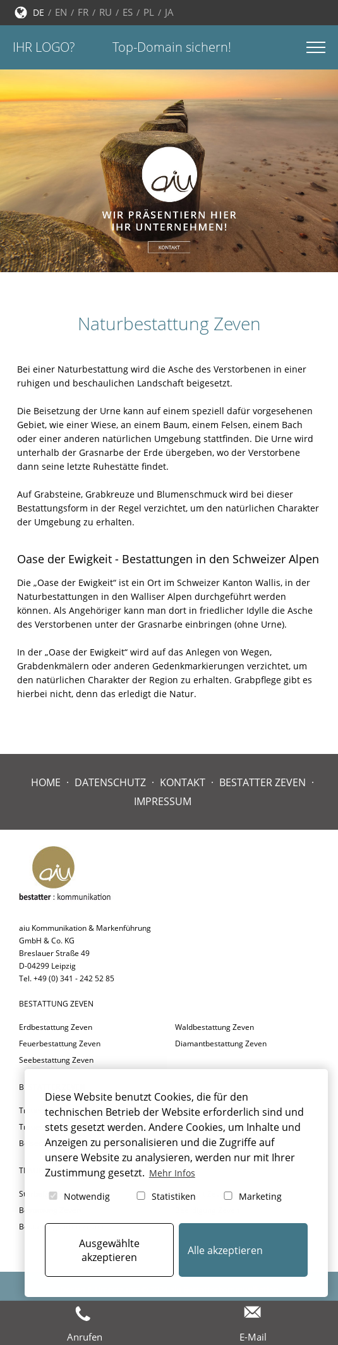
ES (128, 12)
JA (169, 12)
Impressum (162, 801)
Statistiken (165, 1196)
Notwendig (78, 1196)
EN (61, 12)
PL (148, 12)
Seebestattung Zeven (56, 1060)
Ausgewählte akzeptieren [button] (109, 1250)
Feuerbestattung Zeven (59, 1043)
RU (105, 12)
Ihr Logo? (44, 47)
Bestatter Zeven (262, 782)
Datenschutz (110, 782)
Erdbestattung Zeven (55, 1027)
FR (83, 12)
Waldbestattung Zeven (214, 1027)
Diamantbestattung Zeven (221, 1043)
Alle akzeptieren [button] (225, 1250)
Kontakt (182, 782)
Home (46, 782)
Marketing (252, 1196)
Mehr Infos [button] (172, 1173)
